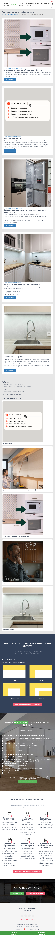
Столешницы (39, 4)
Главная (4, 14)
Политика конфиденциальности (27, 924)
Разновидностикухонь (29, 4)
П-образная (14, 691)
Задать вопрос (17, 893)
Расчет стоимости (6, 4)
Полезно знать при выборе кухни (13, 68)
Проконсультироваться (27, 782)
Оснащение (47, 4)
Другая (41, 691)
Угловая (41, 673)
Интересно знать (13, 14)
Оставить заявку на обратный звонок (27, 871)
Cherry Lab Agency (33, 929)
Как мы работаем (20, 4)
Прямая (14, 673)
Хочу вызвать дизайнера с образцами (27, 704)
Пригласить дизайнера (35, 893)
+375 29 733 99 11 (52, 4)
